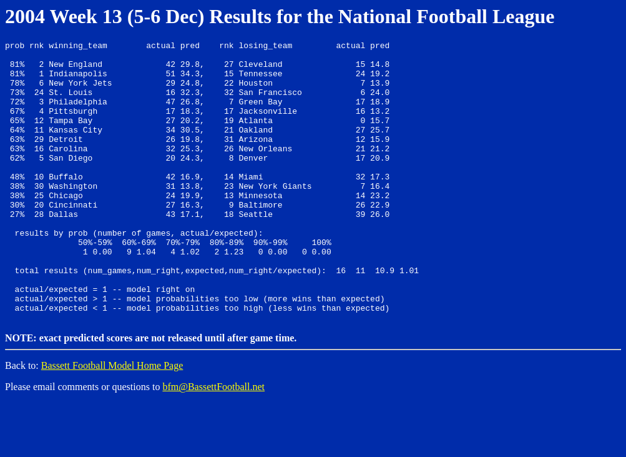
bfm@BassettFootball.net (213, 441)
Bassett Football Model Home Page (112, 419)
